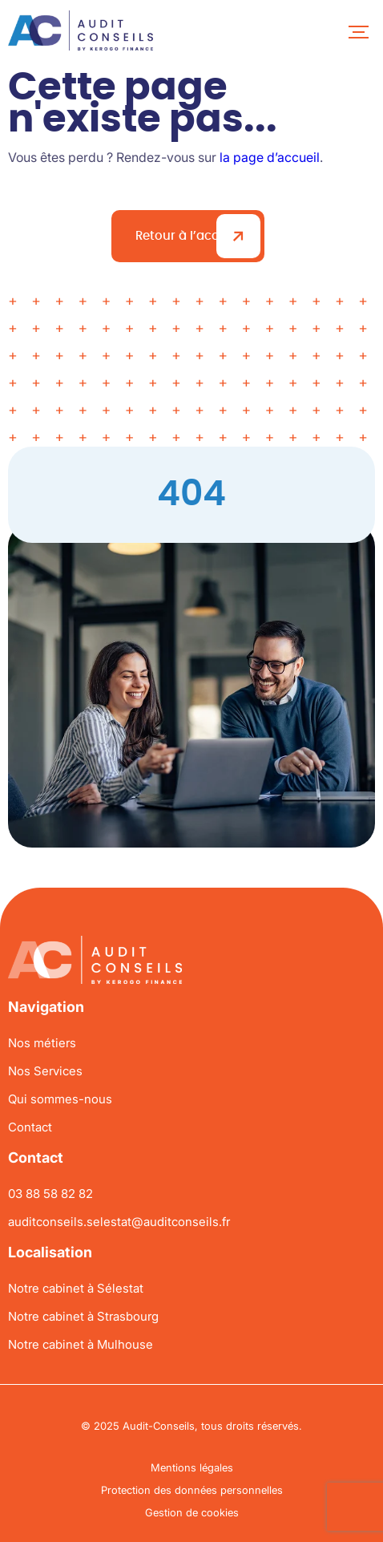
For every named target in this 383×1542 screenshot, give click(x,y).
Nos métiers (42, 1042)
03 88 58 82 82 (50, 1193)
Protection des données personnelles (192, 1489)
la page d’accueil (270, 157)
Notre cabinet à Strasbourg (83, 1316)
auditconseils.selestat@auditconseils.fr (119, 1221)
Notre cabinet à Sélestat (75, 1288)
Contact (30, 1127)
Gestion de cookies (192, 1512)
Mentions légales (192, 1467)
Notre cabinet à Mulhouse (80, 1344)
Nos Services (45, 1071)
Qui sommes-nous (60, 1099)
